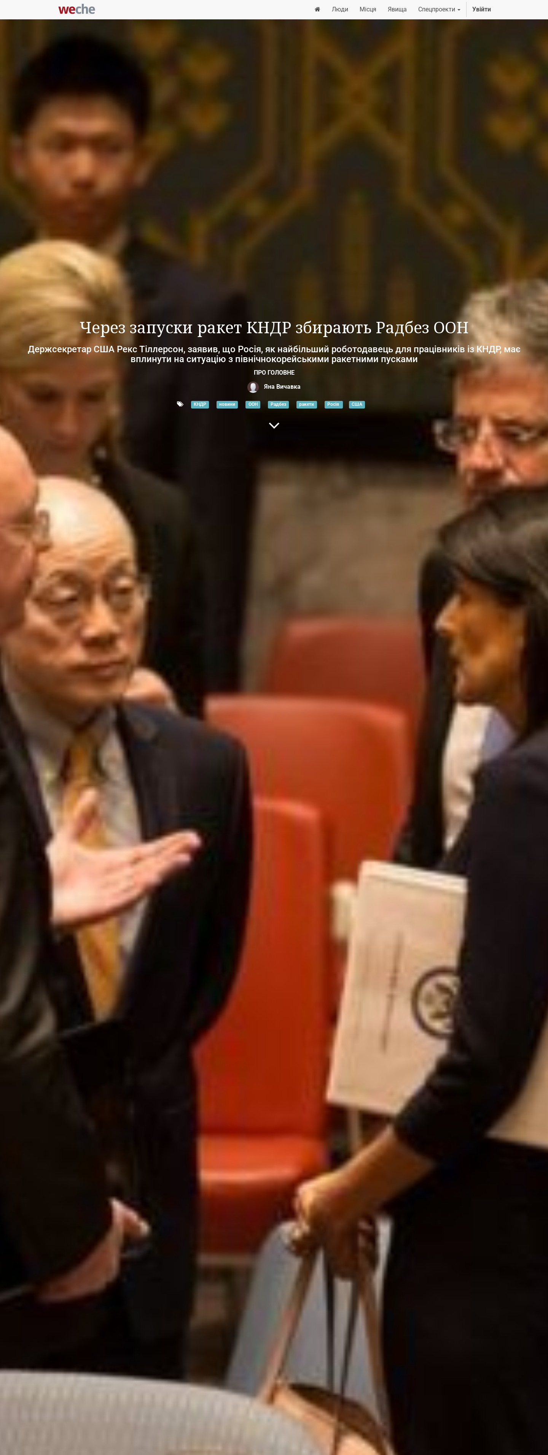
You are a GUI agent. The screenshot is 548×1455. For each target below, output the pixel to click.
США (357, 404)
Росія (333, 404)
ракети (306, 404)
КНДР (200, 404)
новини (227, 404)
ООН (253, 404)
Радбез (278, 404)
